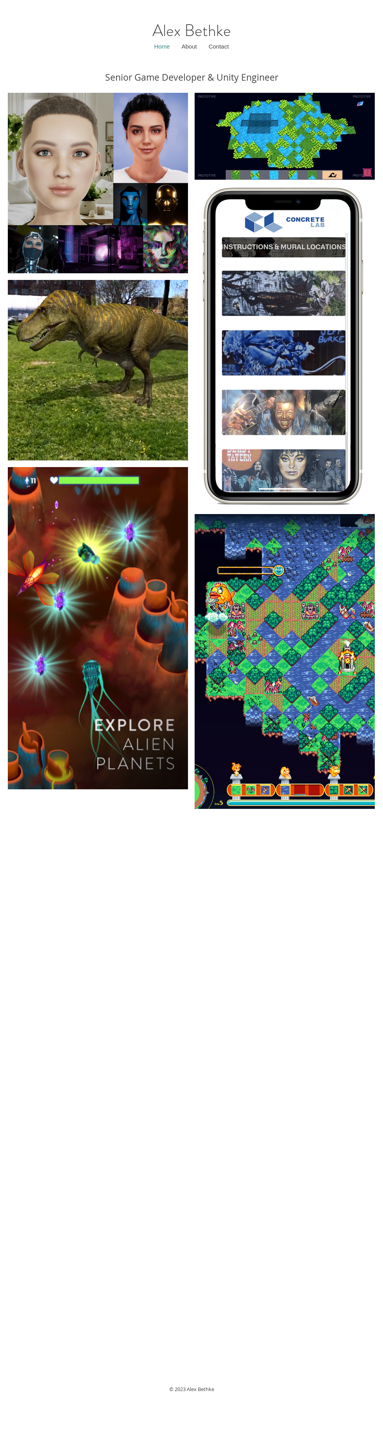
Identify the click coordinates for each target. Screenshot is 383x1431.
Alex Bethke (191, 30)
